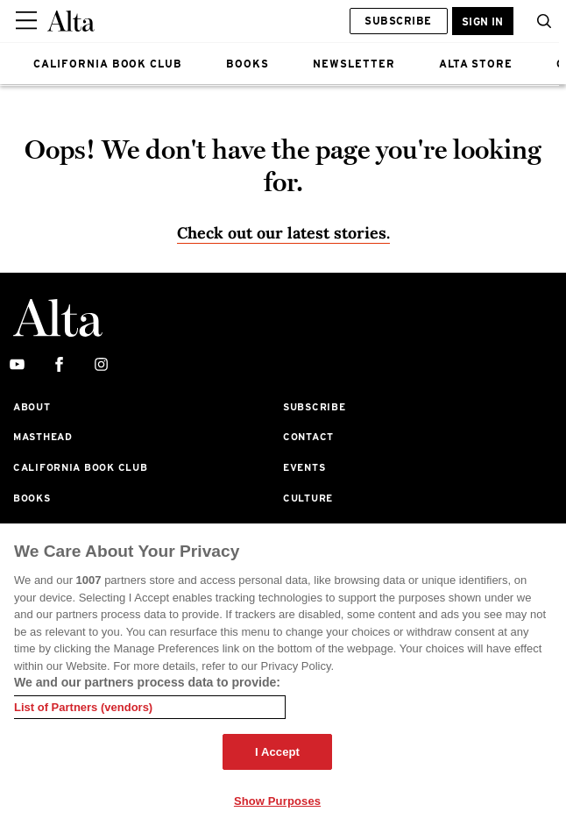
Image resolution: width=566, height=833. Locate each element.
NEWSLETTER (354, 63)
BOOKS (247, 63)
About (32, 407)
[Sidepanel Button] (28, 21)
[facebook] (59, 365)
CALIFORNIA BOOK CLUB (107, 63)
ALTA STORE (476, 63)
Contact (308, 437)
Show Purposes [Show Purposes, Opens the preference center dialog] (277, 801)
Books (32, 498)
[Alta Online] (71, 21)
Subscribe (397, 20)
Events (304, 467)
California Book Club (80, 467)
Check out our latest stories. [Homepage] (283, 233)
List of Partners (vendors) (83, 707)
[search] (540, 21)
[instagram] (101, 365)
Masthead (43, 437)
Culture (308, 498)
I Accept (277, 751)
